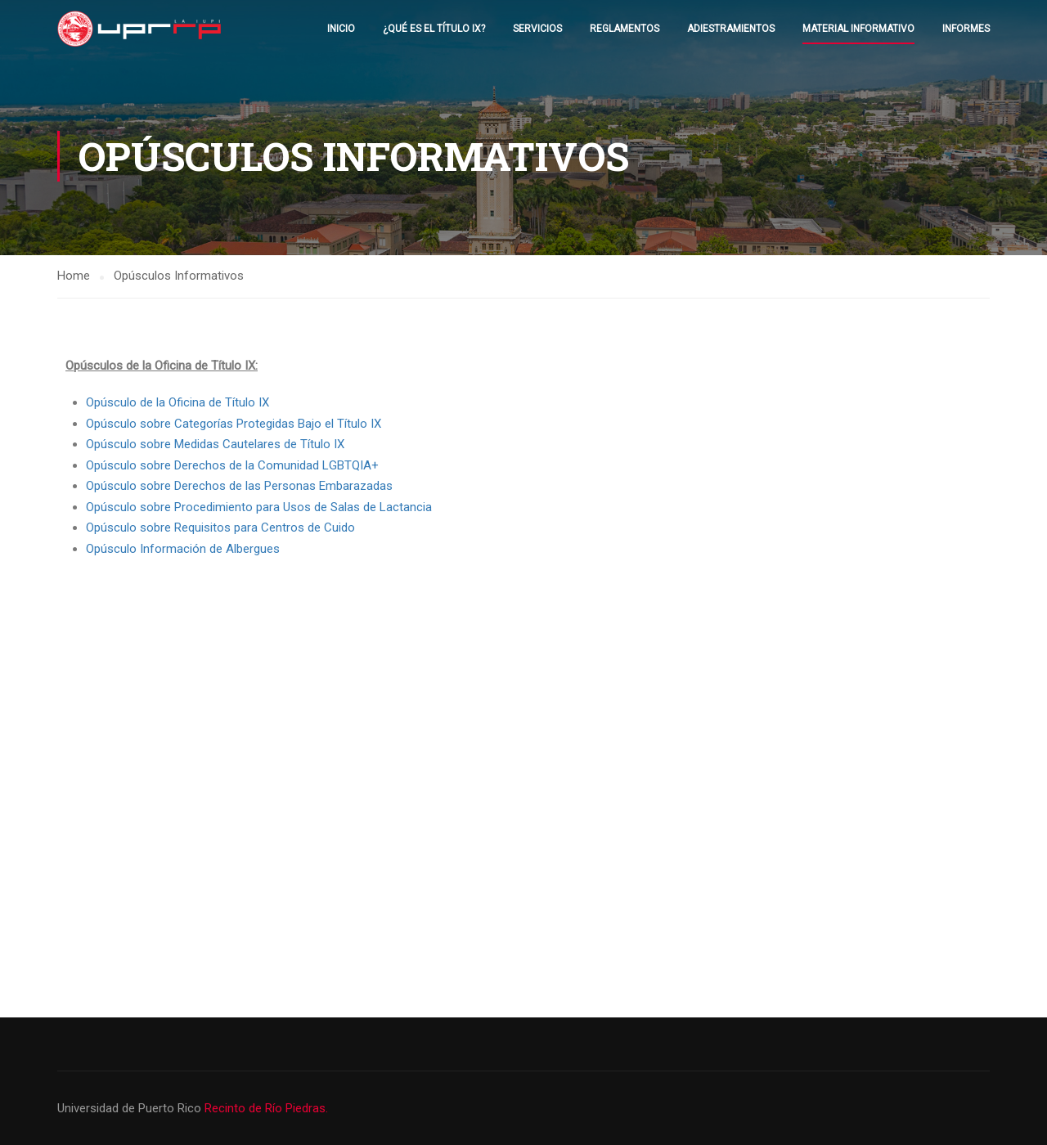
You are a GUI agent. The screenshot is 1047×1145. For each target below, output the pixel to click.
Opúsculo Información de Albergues (183, 548)
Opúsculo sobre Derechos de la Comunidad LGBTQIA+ (232, 465)
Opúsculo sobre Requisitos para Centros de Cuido (220, 527)
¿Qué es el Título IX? (434, 28)
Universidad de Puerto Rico (130, 1108)
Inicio (341, 28)
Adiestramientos (731, 28)
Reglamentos (624, 28)
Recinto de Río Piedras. (266, 1108)
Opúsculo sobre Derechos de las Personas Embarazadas (239, 485)
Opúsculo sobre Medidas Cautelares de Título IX (215, 444)
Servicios (537, 28)
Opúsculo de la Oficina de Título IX (177, 402)
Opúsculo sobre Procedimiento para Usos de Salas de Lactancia (259, 507)
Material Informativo (858, 28)
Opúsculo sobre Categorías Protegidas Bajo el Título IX (233, 423)
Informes (966, 28)
